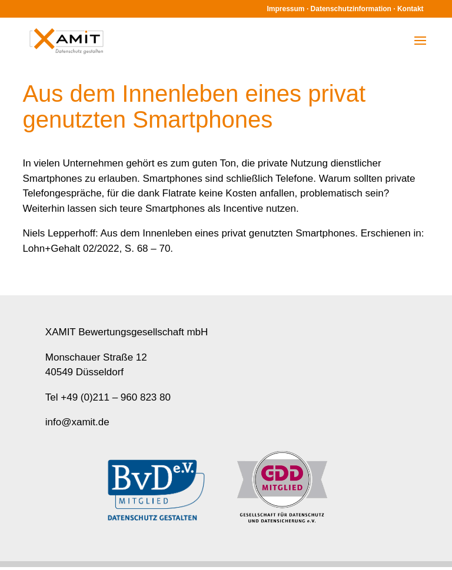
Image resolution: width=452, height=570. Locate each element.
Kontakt (410, 9)
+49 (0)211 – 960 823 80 (116, 397)
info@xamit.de (77, 422)
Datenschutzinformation (351, 9)
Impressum (286, 9)
